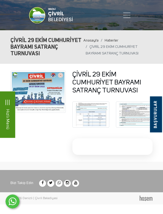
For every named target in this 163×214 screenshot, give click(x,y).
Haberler (111, 40)
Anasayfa (91, 40)
